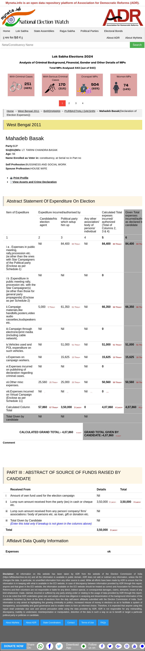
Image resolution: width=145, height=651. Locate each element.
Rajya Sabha (67, 30)
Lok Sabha (22, 30)
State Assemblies (44, 30)
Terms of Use (87, 622)
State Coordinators (52, 622)
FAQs (103, 622)
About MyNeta (133, 37)
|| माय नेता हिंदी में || (13, 37)
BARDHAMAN (51, 110)
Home (6, 30)
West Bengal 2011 (28, 110)
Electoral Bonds (113, 30)
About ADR (113, 37)
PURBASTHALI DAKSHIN (79, 110)
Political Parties (90, 30)
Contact (71, 622)
